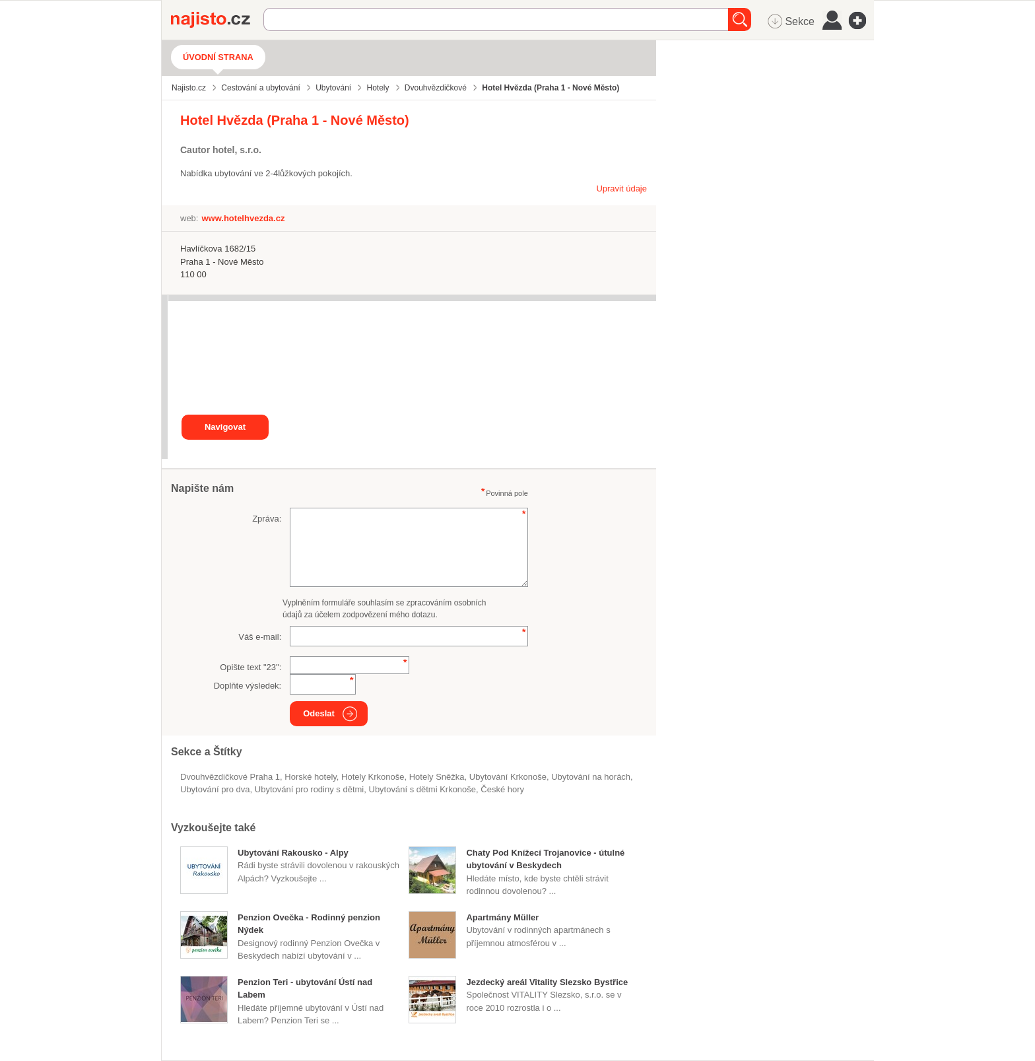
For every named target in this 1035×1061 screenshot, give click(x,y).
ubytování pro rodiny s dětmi (309, 789)
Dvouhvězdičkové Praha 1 (230, 777)
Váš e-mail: (259, 637)
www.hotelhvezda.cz (242, 218)
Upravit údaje (621, 188)
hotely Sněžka (437, 777)
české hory (502, 789)
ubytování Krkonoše (508, 777)
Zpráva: (266, 519)
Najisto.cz (217, 20)
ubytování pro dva (215, 789)
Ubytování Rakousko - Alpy (293, 853)
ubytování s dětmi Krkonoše (422, 789)
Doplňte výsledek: (248, 686)
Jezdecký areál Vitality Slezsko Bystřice (547, 982)
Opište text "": (250, 667)
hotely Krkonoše (372, 777)
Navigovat (225, 427)
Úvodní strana (218, 57)
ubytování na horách (590, 777)
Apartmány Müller (502, 917)
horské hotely (310, 777)
